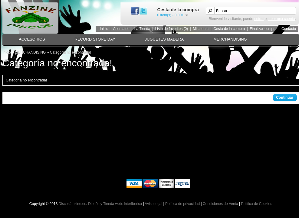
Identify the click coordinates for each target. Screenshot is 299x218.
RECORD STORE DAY (95, 39)
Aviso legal (153, 204)
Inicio (104, 29)
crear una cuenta (281, 19)
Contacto (288, 29)
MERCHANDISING (230, 39)
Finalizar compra (263, 29)
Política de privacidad (182, 204)
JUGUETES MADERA (164, 39)
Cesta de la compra (229, 29)
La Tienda (142, 29)
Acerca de (121, 29)
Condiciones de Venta (220, 204)
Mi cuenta (201, 29)
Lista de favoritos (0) (171, 29)
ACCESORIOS (32, 39)
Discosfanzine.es (72, 204)
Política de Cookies (256, 204)
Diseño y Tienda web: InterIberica (115, 204)
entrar (259, 19)
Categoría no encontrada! (70, 52)
